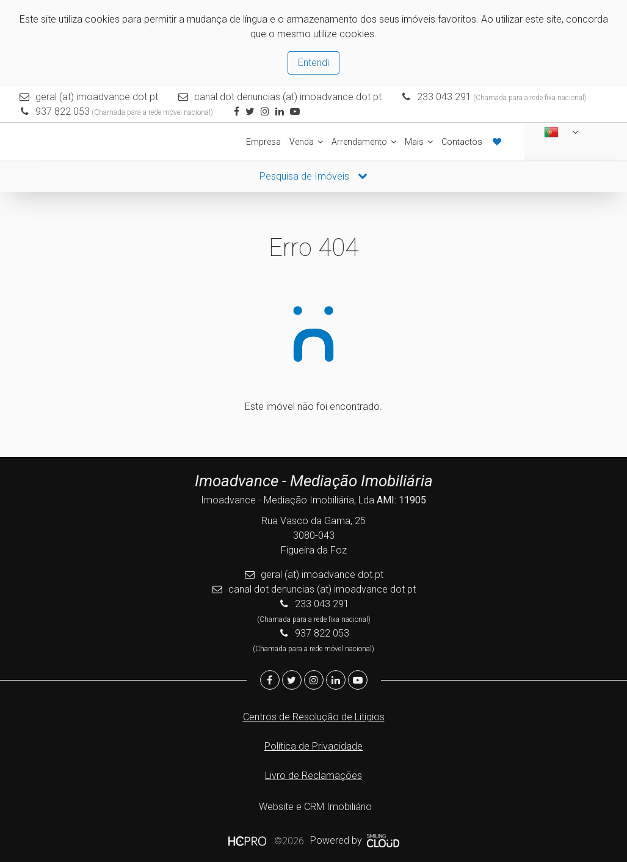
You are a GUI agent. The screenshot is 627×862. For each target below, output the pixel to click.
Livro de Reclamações (313, 774)
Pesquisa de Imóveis (313, 175)
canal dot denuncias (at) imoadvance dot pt (288, 97)
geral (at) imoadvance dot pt (97, 97)
